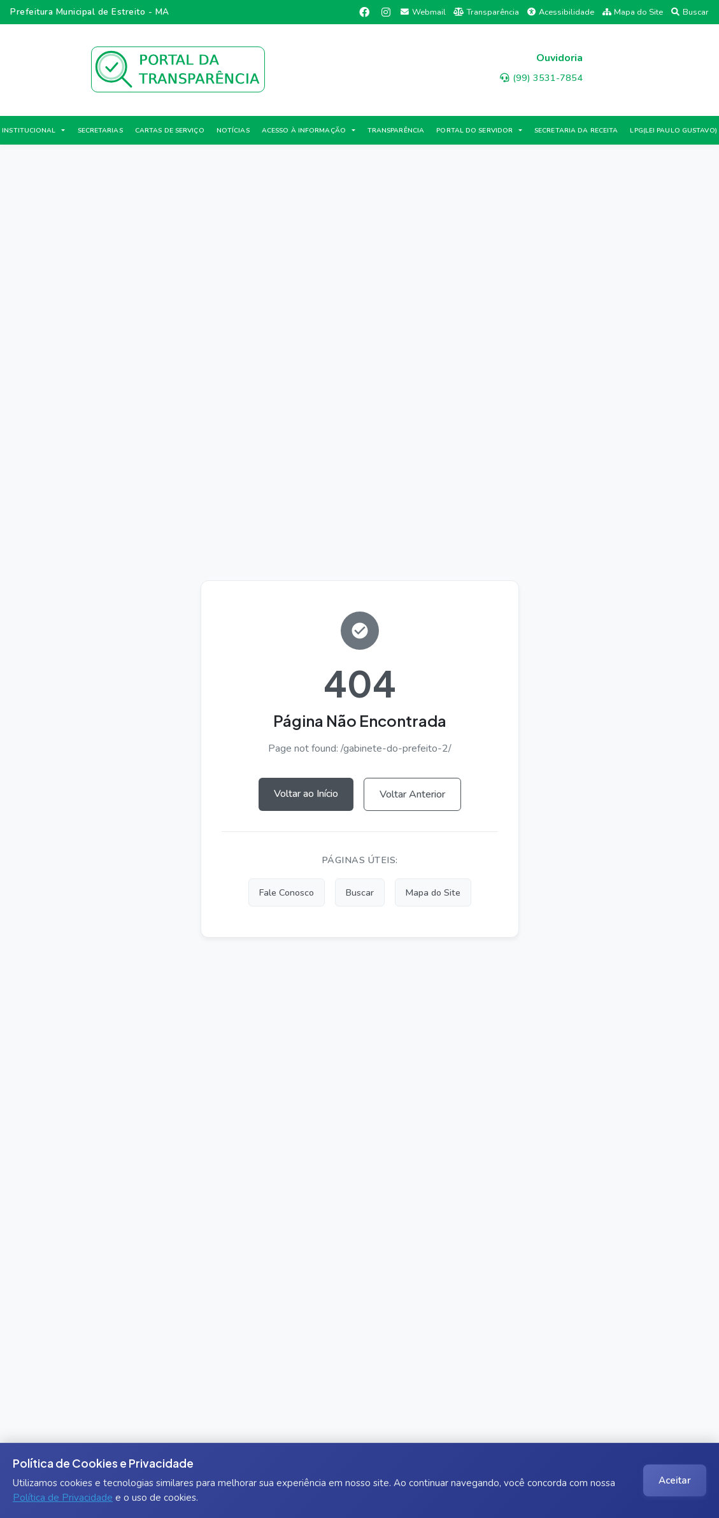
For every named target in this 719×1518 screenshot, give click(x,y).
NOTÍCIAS (233, 130)
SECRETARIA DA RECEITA (576, 130)
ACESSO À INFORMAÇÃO (304, 130)
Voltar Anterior (412, 794)
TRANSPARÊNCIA (395, 130)
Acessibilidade (560, 12)
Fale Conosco (286, 892)
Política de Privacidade (63, 1497)
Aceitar (674, 1480)
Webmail (423, 12)
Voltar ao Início (306, 794)
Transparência (486, 12)
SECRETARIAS (100, 130)
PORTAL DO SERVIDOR (474, 130)
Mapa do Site (633, 12)
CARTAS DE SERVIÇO (169, 130)
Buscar (690, 12)
